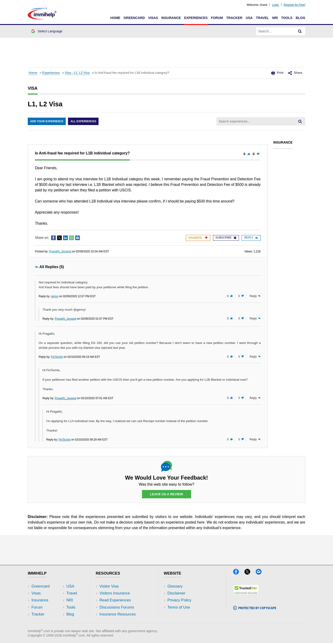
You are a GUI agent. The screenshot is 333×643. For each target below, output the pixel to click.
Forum (217, 18)
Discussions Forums (116, 607)
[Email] (261, 573)
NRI (275, 18)
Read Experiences (115, 600)
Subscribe (226, 237)
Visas (153, 18)
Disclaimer (176, 593)
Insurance (171, 18)
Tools (287, 18)
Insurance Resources (117, 614)
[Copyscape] (254, 608)
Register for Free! (294, 4)
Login (275, 4)
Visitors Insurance (114, 593)
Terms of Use (178, 607)
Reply (251, 237)
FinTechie (57, 356)
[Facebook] (238, 573)
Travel (262, 18)
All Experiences (83, 121)
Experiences (195, 18)
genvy (54, 296)
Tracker (234, 18)
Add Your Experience (46, 121)
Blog (300, 18)
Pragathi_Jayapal (60, 251)
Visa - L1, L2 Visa (77, 72)
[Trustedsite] (246, 593)
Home (115, 18)
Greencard (134, 18)
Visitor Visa (108, 586)
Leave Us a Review (166, 494)
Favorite (198, 237)
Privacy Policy (179, 600)
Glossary (175, 586)
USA (249, 18)
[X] (250, 573)
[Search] (299, 31)
